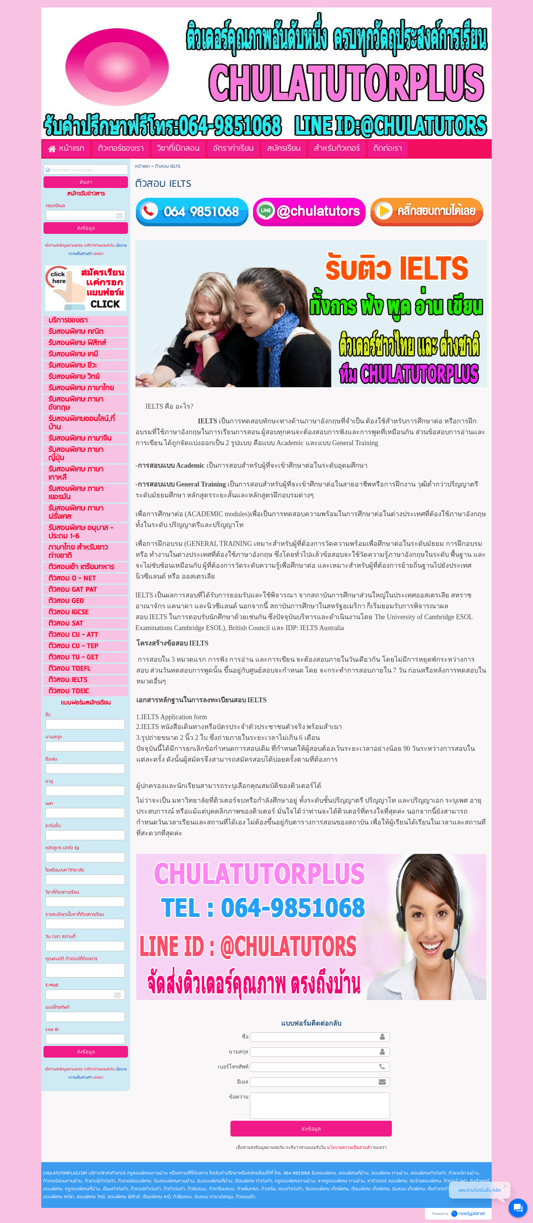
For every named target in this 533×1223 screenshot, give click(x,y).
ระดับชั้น (53, 826)
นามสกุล (53, 737)
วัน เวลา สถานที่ (61, 937)
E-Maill (51, 985)
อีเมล (242, 1082)
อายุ (49, 781)
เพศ (49, 804)
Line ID (52, 1030)
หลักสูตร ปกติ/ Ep (62, 848)
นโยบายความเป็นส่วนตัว (349, 1147)
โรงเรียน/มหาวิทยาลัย (64, 870)
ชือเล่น (51, 759)
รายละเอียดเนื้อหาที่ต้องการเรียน (74, 914)
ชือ (48, 715)
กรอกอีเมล (55, 206)
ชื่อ (245, 1037)
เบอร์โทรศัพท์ (57, 1007)
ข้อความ (238, 1097)
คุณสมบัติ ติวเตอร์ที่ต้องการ (71, 959)
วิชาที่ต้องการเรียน (62, 892)
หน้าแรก (142, 166)
